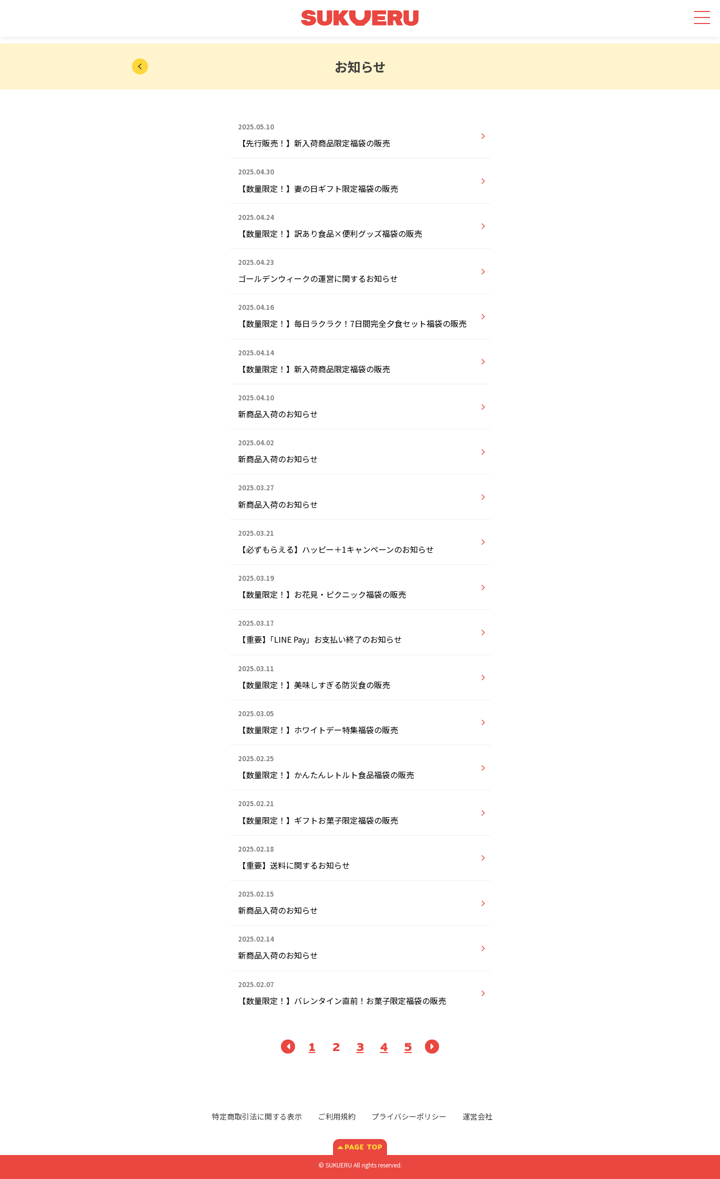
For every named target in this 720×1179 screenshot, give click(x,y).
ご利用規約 (337, 1116)
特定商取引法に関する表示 (257, 1116)
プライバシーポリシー (409, 1116)
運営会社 (477, 1116)
